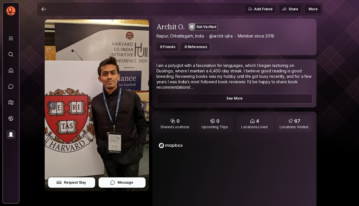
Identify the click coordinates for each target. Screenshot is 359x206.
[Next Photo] (142, 105)
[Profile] (10, 134)
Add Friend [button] (260, 9)
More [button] (313, 9)
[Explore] (10, 54)
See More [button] (234, 98)
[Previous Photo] (51, 105)
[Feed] (10, 70)
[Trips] (10, 118)
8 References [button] (196, 47)
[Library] (10, 38)
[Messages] (10, 86)
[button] (10, 102)
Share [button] (290, 9)
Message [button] (121, 182)
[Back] (43, 9)
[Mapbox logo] (170, 145)
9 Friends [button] (168, 47)
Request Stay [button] (71, 182)
